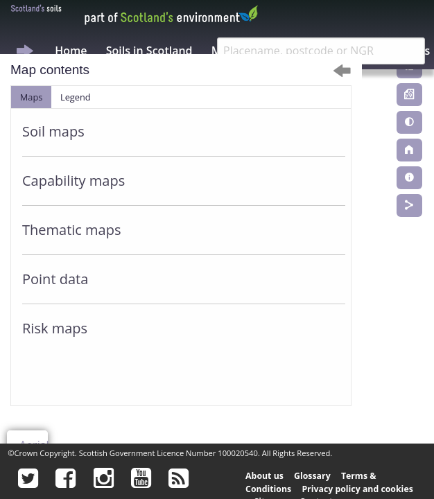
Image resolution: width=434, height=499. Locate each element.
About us (264, 476)
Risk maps (54, 328)
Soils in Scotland (149, 50)
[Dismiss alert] (342, 71)
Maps (31, 97)
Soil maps (53, 131)
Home (71, 50)
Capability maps (73, 180)
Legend (75, 97)
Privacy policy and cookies (357, 489)
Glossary (312, 476)
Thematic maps (71, 229)
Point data (55, 279)
